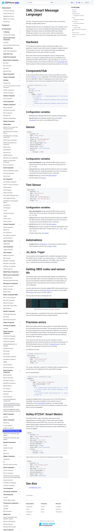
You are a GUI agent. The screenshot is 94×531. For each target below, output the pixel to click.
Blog (72, 2)
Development (59, 511)
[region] (47, 95)
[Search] (40, 2)
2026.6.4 (17, 2)
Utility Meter (41, 403)
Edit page (29, 495)
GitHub (42, 509)
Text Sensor (45, 233)
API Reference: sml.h (35, 487)
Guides (27, 509)
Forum (42, 511)
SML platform (53, 175)
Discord (43, 506)
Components (29, 506)
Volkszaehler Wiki (62, 62)
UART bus (34, 77)
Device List (58, 509)
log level (31, 292)
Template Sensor (54, 344)
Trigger (51, 246)
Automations (29, 511)
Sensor (44, 178)
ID (36, 116)
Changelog (58, 506)
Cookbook (28, 514)
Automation (43, 244)
